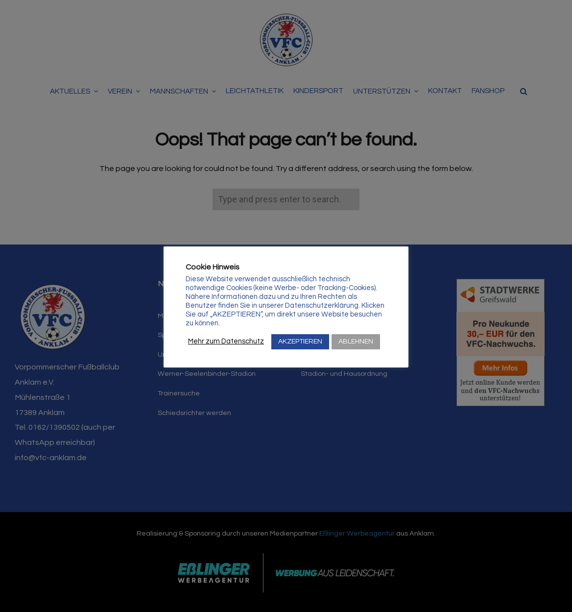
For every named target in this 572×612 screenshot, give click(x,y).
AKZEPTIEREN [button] (300, 341)
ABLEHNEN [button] (355, 341)
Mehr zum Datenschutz (226, 341)
